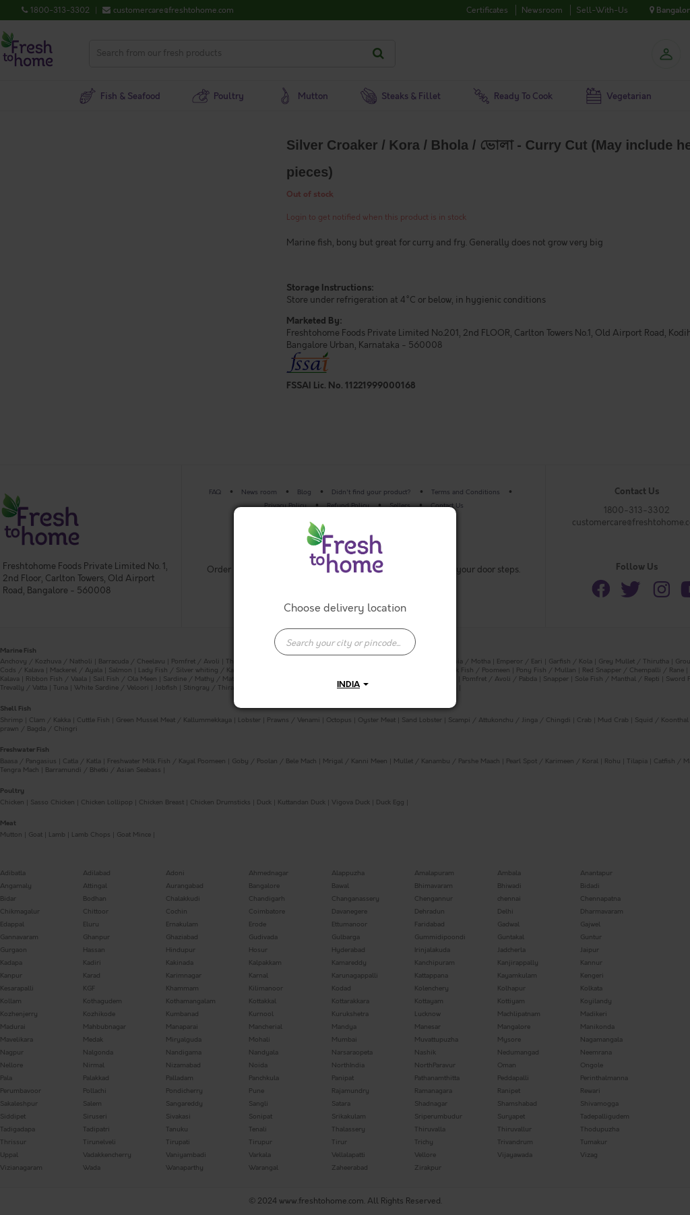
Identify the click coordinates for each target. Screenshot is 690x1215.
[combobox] (345, 635)
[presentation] (345, 641)
